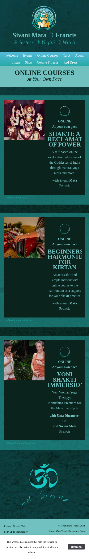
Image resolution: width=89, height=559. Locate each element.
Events (27, 55)
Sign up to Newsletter (15, 531)
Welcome (11, 55)
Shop (28, 62)
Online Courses (47, 55)
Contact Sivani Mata (15, 526)
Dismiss (76, 546)
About (79, 55)
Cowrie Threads (47, 62)
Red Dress (70, 62)
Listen (16, 62)
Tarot (66, 55)
